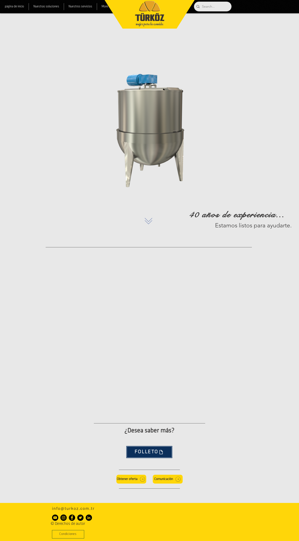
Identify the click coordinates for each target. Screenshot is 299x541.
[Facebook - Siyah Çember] (72, 517)
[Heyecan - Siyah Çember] (80, 517)
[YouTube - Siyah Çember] (55, 517)
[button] (68, 534)
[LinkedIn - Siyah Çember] (89, 517)
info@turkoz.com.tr (73, 508)
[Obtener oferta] (131, 479)
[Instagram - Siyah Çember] (63, 517)
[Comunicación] (168, 479)
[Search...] (212, 6)
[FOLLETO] (149, 452)
